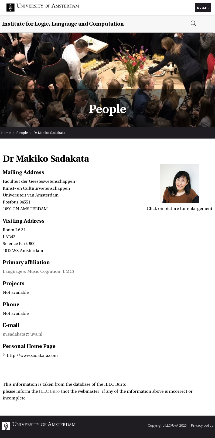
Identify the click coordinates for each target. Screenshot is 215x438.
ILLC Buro (49, 391)
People (22, 132)
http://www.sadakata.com (32, 355)
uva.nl (203, 7)
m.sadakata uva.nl (22, 334)
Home (6, 132)
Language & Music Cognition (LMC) (38, 271)
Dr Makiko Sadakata (49, 132)
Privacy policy (202, 425)
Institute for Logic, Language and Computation (63, 24)
